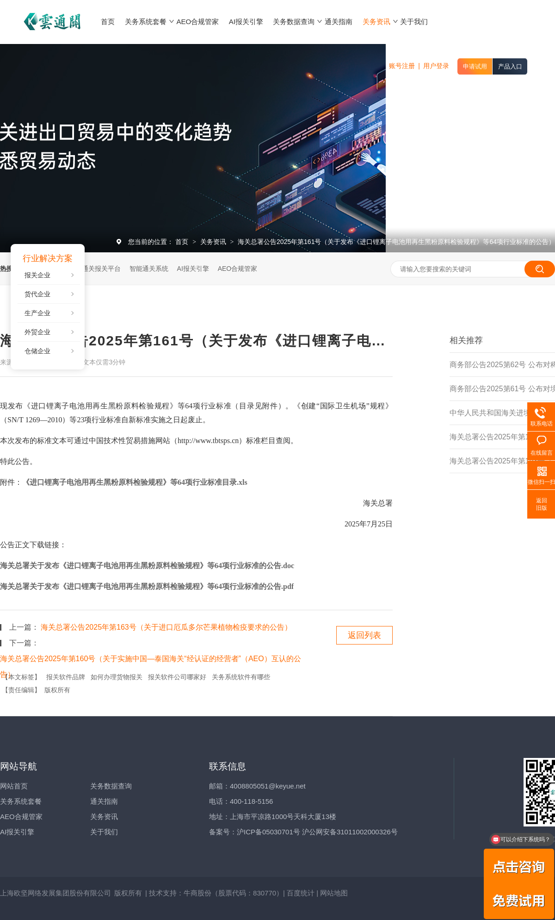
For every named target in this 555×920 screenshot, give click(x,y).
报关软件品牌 (65, 677)
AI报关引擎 (193, 268)
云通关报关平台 (98, 268)
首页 (182, 241)
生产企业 (37, 313)
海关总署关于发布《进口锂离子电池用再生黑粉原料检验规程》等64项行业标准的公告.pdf (147, 586)
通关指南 (104, 801)
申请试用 (475, 66)
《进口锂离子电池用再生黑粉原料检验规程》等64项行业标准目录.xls (134, 482)
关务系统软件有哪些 (241, 677)
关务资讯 (214, 241)
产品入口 (510, 66)
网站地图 (334, 893)
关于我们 (104, 831)
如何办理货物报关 (116, 677)
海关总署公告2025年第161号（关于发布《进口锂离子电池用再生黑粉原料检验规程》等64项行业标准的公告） (396, 241)
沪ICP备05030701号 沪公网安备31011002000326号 (317, 832)
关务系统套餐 (21, 801)
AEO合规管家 (238, 268)
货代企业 (37, 294)
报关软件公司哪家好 (177, 677)
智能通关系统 (149, 268)
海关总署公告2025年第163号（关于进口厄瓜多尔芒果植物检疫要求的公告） (166, 627)
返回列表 (364, 635)
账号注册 (402, 65)
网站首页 (14, 785)
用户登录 (436, 65)
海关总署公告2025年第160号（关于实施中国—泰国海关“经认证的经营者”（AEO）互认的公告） (150, 661)
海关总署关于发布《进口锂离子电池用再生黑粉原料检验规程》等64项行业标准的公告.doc (147, 566)
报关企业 (37, 275)
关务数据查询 (111, 785)
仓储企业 (37, 351)
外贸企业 (37, 332)
